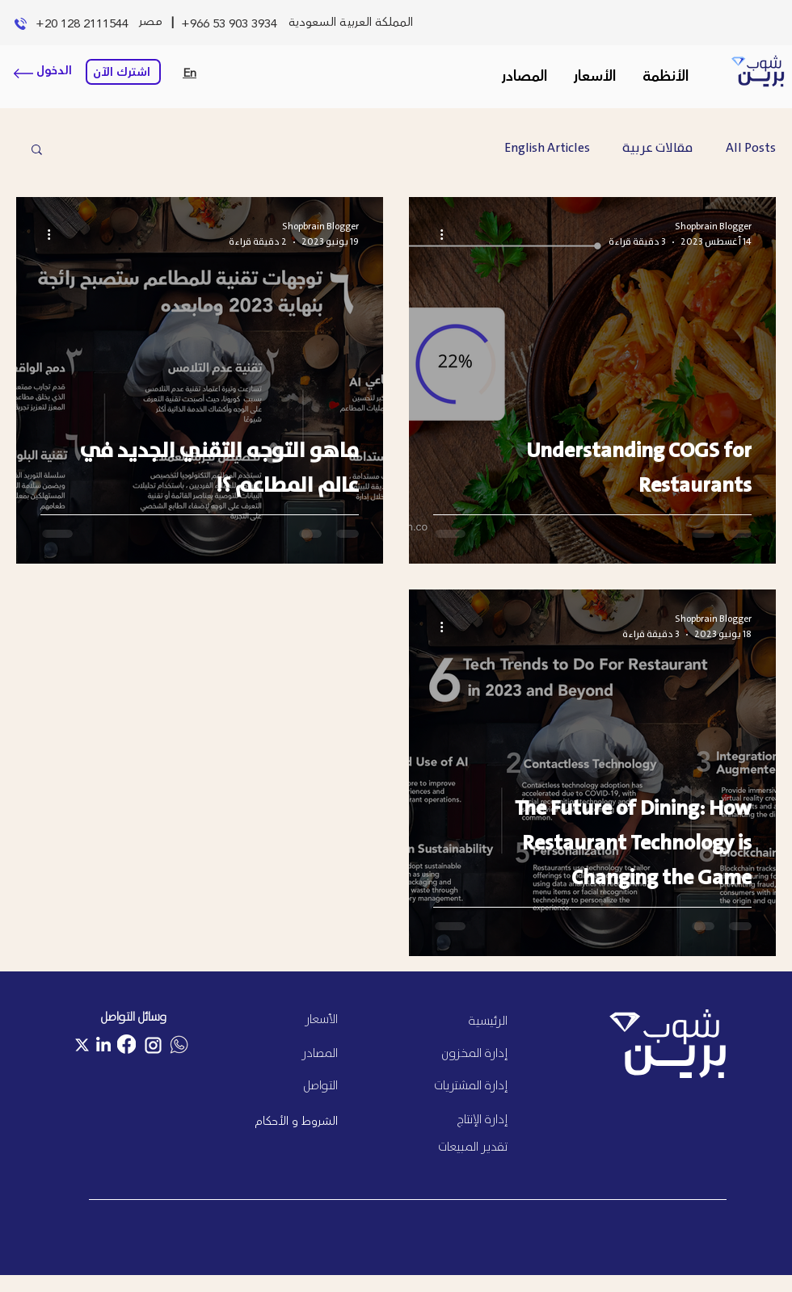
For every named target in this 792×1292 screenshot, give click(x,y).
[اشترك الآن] (123, 72)
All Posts (751, 149)
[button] (665, 76)
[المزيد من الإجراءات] (435, 234)
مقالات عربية (657, 149)
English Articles (547, 149)
